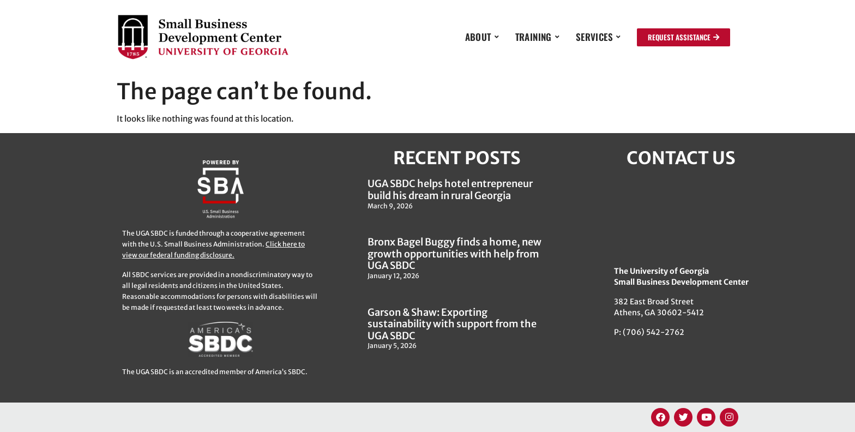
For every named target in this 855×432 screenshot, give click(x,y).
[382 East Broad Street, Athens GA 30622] (681, 216)
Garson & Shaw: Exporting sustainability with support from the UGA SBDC (452, 324)
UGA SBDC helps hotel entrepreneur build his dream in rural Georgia (450, 189)
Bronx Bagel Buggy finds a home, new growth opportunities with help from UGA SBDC (454, 254)
